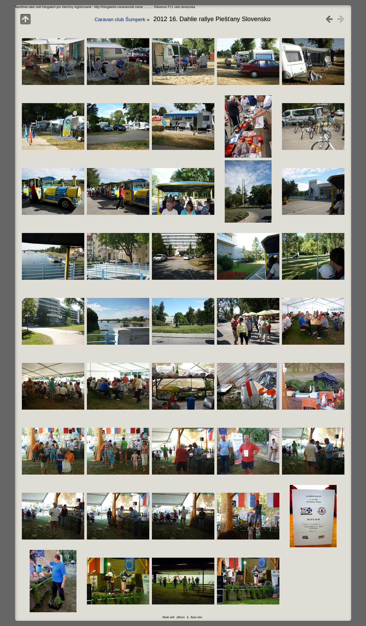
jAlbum (181, 617)
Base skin (196, 617)
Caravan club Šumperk (120, 19)
